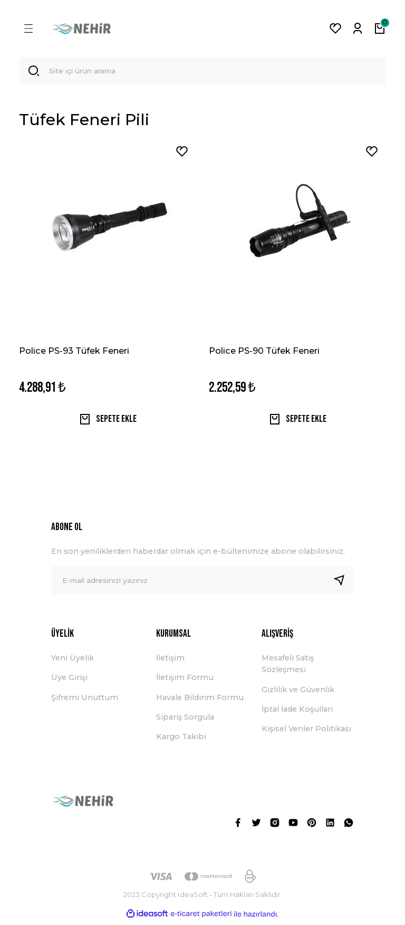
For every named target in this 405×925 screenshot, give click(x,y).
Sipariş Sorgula (185, 720)
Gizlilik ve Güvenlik (298, 693)
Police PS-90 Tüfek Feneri (264, 352)
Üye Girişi (69, 681)
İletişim (170, 661)
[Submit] (343, 584)
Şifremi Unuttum (84, 701)
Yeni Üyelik (72, 661)
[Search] (202, 72)
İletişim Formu (185, 681)
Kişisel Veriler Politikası (306, 733)
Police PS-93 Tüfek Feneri (74, 352)
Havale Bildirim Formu (200, 701)
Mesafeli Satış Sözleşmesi (288, 667)
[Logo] (81, 28)
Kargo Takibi (181, 740)
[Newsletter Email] (202, 584)
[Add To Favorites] (182, 153)
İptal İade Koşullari (297, 713)
